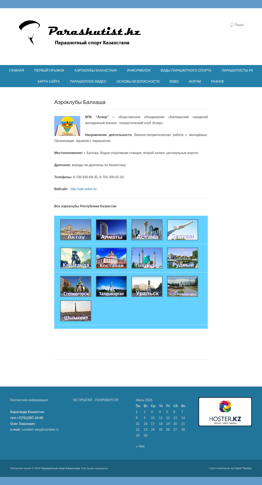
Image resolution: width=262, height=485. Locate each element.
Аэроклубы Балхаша (79, 102)
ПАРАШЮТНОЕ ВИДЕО (88, 81)
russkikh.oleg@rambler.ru (40, 429)
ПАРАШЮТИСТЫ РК (237, 70)
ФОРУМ (195, 81)
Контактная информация (29, 400)
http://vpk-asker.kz (83, 189)
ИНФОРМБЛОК (138, 70)
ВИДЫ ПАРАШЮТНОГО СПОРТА (186, 70)
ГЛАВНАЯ (16, 70)
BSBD (174, 81)
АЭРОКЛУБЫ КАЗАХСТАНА (96, 70)
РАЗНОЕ (217, 81)
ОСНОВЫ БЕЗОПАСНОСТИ (137, 81)
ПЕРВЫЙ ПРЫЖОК (49, 70)
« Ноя (140, 446)
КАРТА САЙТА (49, 81)
